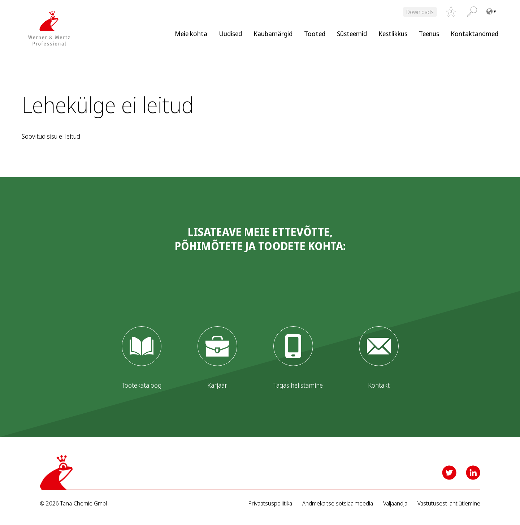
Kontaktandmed (474, 33)
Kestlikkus (392, 33)
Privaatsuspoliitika (270, 503)
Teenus (429, 33)
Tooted (314, 33)
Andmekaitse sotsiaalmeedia (337, 503)
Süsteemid (352, 33)
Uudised (230, 33)
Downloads (420, 12)
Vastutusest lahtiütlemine (448, 503)
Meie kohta (191, 33)
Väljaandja (395, 503)
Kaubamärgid (273, 33)
